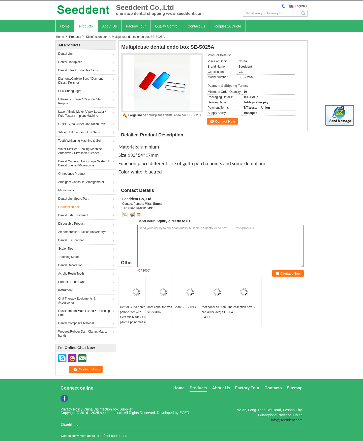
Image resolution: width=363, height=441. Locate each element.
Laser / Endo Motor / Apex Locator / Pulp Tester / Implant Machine (82, 113)
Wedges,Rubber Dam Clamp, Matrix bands (82, 333)
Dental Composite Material (76, 323)
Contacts (273, 388)
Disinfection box (96, 37)
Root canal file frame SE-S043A (161, 309)
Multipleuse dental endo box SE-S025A (175, 115)
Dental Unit (65, 53)
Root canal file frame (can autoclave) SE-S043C (214, 312)
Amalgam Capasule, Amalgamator (81, 182)
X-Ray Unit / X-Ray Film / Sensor (80, 132)
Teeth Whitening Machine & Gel (79, 140)
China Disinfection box (100, 409)
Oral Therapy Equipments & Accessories (77, 300)
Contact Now (225, 121)
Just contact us (115, 436)
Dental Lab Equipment (73, 215)
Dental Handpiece (70, 62)
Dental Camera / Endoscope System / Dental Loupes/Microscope (83, 163)
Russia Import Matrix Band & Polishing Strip (84, 313)
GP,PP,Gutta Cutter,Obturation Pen (81, 124)
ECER (184, 413)
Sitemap (294, 388)
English (300, 6)
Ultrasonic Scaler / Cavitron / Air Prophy (79, 101)
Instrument (65, 290)
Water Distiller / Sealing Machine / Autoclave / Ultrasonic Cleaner (81, 151)
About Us (109, 26)
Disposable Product (71, 223)
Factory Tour (136, 26)
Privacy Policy (71, 409)
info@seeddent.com (286, 420)
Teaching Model (68, 257)
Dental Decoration (70, 265)
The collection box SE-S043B (242, 309)
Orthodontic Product (71, 173)
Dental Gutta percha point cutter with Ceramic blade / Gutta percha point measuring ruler (136, 317)
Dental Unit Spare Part (73, 198)
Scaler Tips (65, 248)
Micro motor (66, 190)
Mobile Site (70, 425)
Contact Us (196, 26)
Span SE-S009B (185, 307)
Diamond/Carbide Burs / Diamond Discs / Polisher (80, 80)
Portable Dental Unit (71, 282)
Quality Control (166, 26)
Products (86, 26)
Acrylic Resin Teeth (71, 273)
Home (65, 26)
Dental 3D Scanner (71, 240)
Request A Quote (228, 26)
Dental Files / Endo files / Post (78, 70)
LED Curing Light (69, 91)
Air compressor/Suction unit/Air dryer (82, 232)
